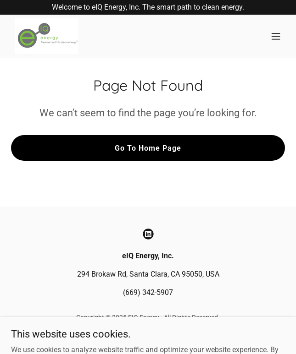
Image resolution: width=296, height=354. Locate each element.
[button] (276, 36)
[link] (46, 36)
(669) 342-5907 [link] (148, 292)
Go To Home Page (148, 148)
